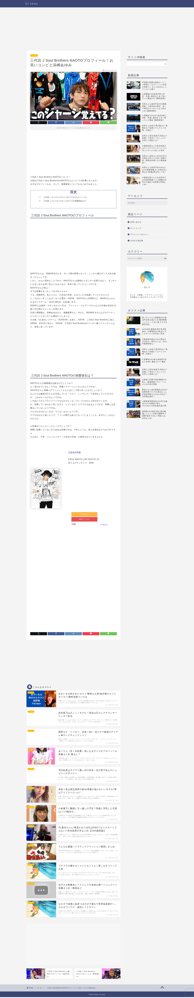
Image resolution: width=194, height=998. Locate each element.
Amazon (84, 514)
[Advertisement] (73, 29)
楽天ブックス (84, 520)
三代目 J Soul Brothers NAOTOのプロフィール (65, 197)
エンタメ (34, 55)
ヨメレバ (105, 525)
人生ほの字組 (74, 452)
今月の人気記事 (136, 241)
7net (73, 525)
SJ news (31, 3)
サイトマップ (135, 228)
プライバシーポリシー (139, 234)
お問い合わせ (135, 222)
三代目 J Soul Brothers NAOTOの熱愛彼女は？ (65, 201)
